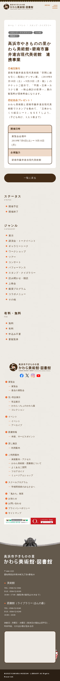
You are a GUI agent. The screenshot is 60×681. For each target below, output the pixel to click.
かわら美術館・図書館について (26, 463)
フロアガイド (17, 471)
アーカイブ (16, 425)
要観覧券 (14, 339)
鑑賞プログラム (17, 289)
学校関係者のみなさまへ (23, 487)
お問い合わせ (14, 503)
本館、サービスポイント (23, 436)
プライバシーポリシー (19, 508)
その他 (38, 33)
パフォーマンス (17, 267)
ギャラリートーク (18, 246)
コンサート (15, 262)
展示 (11, 235)
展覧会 (11, 382)
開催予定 (14, 206)
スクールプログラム (18, 482)
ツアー (12, 257)
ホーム (11, 25)
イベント (22, 25)
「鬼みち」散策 (15, 493)
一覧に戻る (30, 178)
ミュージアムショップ (22, 475)
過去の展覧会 (17, 390)
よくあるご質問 (18, 467)
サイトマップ (14, 513)
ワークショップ (17, 251)
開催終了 (14, 36)
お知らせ (12, 498)
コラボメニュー (17, 294)
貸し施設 (12, 443)
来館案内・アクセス (21, 459)
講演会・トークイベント (22, 241)
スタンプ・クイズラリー (40, 25)
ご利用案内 (13, 455)
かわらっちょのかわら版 (23, 406)
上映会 (12, 283)
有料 (11, 328)
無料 (11, 323)
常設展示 (15, 402)
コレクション (17, 410)
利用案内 (15, 448)
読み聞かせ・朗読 (18, 278)
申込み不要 (15, 334)
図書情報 (12, 432)
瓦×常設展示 (14, 397)
